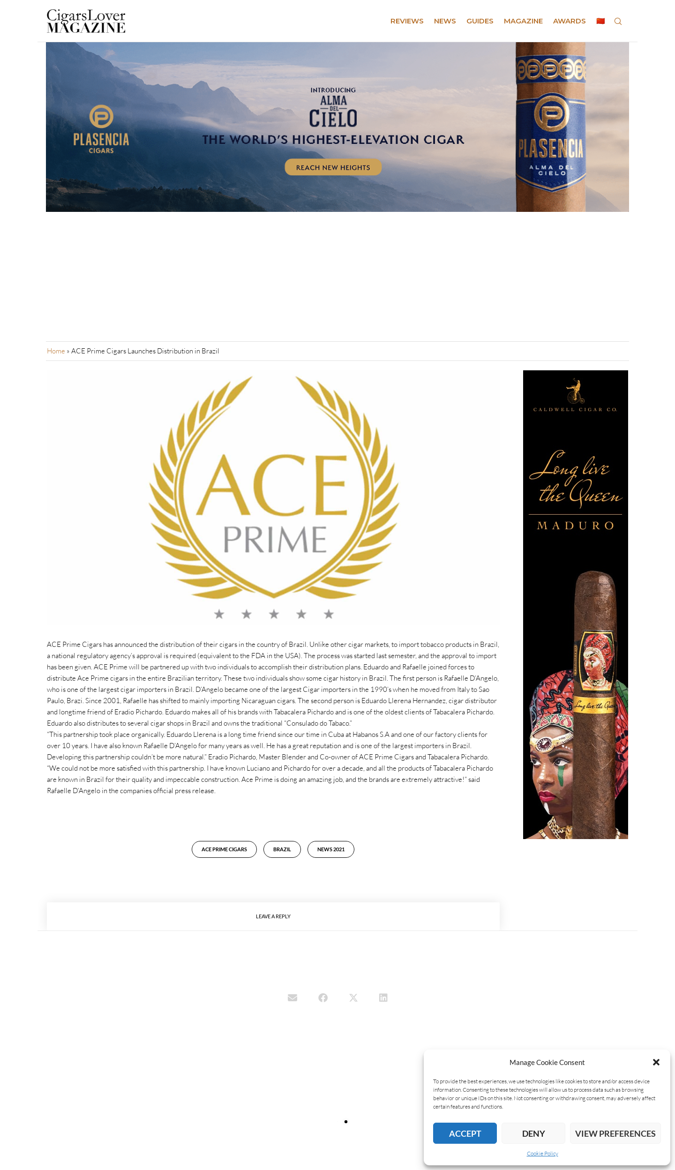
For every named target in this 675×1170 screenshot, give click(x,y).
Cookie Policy (542, 1153)
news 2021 (331, 849)
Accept (465, 1133)
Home (56, 350)
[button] (656, 1062)
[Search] (618, 21)
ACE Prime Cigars (224, 849)
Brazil (282, 849)
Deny (533, 1133)
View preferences (615, 1133)
